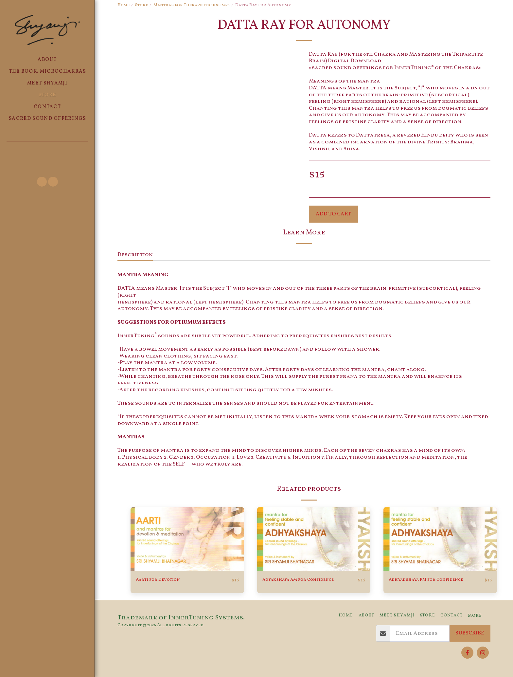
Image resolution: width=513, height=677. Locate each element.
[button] (47, 150)
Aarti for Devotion (164, 580)
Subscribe (469, 633)
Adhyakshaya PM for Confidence (435, 580)
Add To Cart (333, 214)
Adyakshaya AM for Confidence (307, 580)
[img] (187, 539)
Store (141, 5)
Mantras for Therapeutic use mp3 (191, 5)
